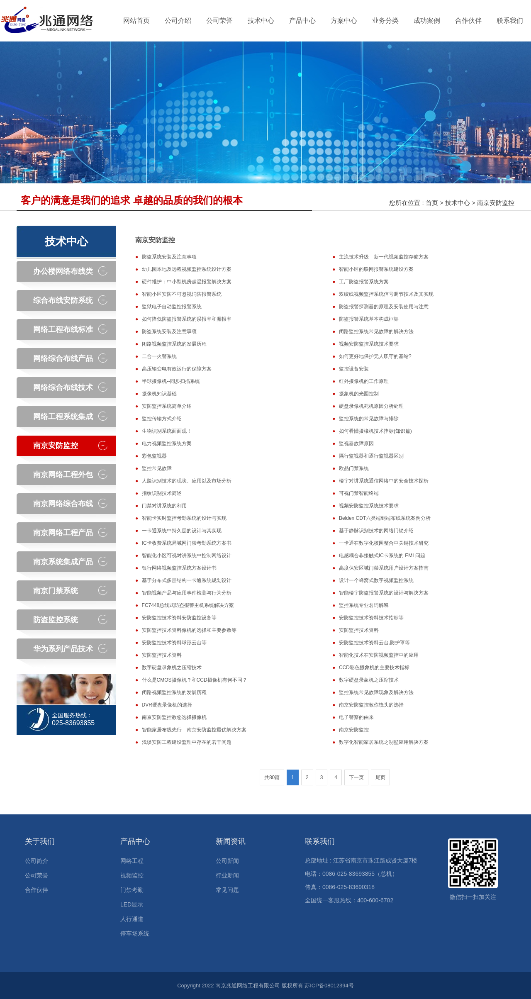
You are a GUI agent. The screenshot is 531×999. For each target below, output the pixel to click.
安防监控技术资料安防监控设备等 (179, 618)
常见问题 (227, 890)
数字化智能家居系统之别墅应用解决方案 (384, 742)
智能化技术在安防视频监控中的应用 (379, 655)
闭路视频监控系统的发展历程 (174, 344)
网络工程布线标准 (63, 329)
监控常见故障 (157, 468)
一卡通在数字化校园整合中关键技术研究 (384, 543)
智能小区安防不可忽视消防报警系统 (182, 294)
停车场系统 (134, 933)
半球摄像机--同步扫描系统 (171, 381)
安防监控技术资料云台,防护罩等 (374, 643)
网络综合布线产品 (63, 358)
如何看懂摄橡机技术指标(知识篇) (375, 431)
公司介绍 (178, 20)
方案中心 (344, 20)
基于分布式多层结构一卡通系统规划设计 (186, 580)
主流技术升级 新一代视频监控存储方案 (384, 257)
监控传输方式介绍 (162, 419)
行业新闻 (227, 875)
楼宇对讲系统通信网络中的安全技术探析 (384, 481)
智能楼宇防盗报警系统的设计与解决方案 (384, 593)
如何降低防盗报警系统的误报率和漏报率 (186, 319)
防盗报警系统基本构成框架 (369, 319)
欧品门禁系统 (354, 468)
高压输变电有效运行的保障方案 (177, 369)
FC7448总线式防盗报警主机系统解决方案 (188, 605)
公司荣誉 (219, 20)
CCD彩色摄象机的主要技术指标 (374, 667)
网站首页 (136, 20)
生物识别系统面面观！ (167, 431)
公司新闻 (227, 861)
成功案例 (427, 20)
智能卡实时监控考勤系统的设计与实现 (184, 518)
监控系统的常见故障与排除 (369, 419)
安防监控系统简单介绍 (167, 406)
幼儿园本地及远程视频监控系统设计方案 (186, 269)
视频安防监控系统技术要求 (369, 344)
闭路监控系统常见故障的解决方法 (376, 331)
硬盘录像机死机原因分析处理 (371, 406)
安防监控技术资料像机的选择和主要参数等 (189, 630)
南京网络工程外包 (63, 474)
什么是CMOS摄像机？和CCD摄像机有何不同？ (194, 680)
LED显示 (131, 904)
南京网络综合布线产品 (63, 507)
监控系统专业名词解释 (364, 605)
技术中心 (261, 20)
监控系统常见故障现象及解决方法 (376, 692)
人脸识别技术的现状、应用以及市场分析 (186, 481)
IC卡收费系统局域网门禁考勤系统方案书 (186, 543)
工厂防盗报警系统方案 (364, 282)
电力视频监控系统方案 (167, 443)
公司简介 (36, 861)
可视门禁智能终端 (359, 493)
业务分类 (385, 20)
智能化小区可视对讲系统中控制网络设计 (186, 555)
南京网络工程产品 (63, 533)
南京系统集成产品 (63, 562)
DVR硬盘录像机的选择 (167, 705)
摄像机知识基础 (159, 394)
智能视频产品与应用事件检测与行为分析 (186, 593)
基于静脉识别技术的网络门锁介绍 (376, 531)
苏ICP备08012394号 (329, 985)
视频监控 (132, 875)
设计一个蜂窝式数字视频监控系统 (376, 580)
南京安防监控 (495, 202)
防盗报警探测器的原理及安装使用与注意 (384, 306)
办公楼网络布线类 (63, 271)
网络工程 (132, 861)
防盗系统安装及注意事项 (169, 257)
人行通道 (132, 919)
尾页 (380, 777)
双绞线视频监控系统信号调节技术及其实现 (386, 294)
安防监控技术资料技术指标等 (371, 618)
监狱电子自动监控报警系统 (172, 306)
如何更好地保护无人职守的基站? (375, 356)
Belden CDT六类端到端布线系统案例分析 (385, 518)
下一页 (356, 777)
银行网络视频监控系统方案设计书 (179, 568)
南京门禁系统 (55, 591)
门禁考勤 (132, 890)
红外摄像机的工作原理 (364, 381)
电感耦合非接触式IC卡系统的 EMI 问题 (382, 555)
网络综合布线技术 (63, 387)
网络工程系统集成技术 (63, 419)
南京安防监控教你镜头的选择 (371, 705)
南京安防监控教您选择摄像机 (174, 717)
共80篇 (272, 777)
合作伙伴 (468, 20)
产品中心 (302, 20)
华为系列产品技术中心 (63, 652)
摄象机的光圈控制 (359, 394)
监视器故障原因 (356, 443)
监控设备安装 (354, 369)
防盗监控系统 (55, 620)
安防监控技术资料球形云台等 (174, 643)
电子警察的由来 (356, 717)
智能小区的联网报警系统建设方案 (376, 269)
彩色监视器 (154, 456)
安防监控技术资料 (359, 630)
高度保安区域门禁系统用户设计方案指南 (384, 568)
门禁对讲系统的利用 (164, 506)
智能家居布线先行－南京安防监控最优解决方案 (194, 730)
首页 (432, 202)
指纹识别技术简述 (162, 493)
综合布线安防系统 (63, 300)
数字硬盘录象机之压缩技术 (172, 667)
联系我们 (510, 20)
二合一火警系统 (159, 356)
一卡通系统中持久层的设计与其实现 (182, 531)
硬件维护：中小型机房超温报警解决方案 (186, 282)
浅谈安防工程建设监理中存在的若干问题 (186, 742)
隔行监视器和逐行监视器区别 (371, 456)
